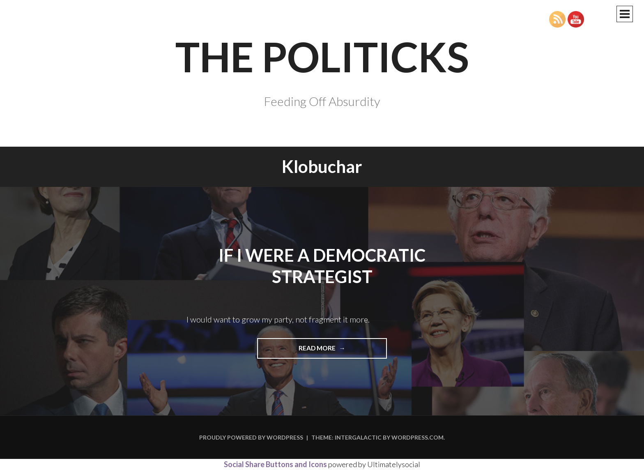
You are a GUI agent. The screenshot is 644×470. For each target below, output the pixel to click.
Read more (339, 351)
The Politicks (322, 56)
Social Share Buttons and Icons (275, 464)
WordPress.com (417, 437)
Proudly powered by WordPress (251, 437)
